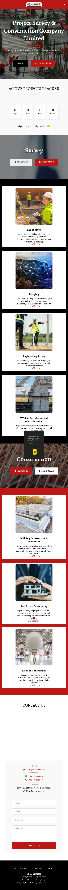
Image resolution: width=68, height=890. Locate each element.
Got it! (35, 452)
